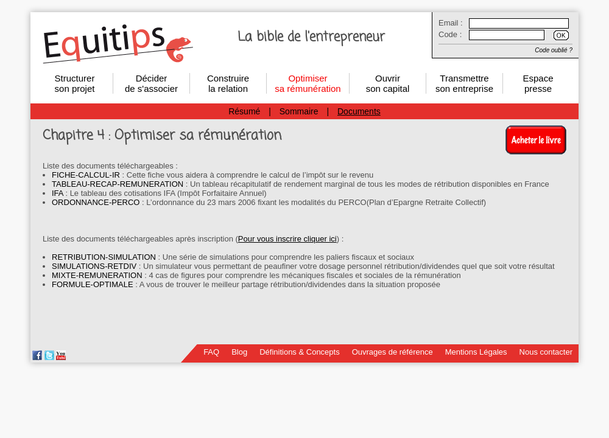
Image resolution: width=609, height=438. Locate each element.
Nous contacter (545, 351)
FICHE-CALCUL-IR (86, 174)
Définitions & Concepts (299, 351)
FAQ (211, 351)
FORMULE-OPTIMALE (92, 284)
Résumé (244, 111)
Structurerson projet (75, 83)
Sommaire (299, 111)
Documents (359, 111)
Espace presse (538, 83)
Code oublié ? (553, 50)
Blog (239, 351)
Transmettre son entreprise (464, 83)
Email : (450, 22)
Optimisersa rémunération (307, 83)
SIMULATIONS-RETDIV (94, 266)
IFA (57, 193)
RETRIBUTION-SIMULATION (104, 257)
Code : (450, 34)
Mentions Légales (476, 351)
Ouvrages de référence (392, 351)
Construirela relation (228, 83)
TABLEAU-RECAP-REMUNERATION (117, 184)
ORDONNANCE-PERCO (95, 202)
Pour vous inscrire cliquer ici (287, 238)
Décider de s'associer (151, 83)
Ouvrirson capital (388, 83)
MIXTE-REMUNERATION (97, 275)
